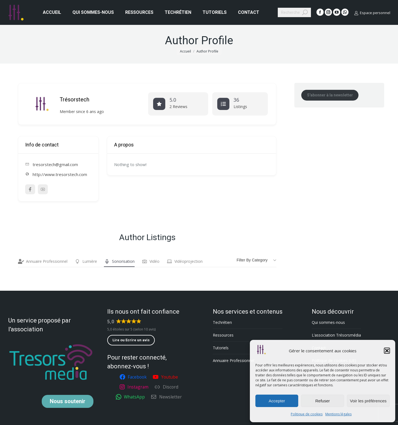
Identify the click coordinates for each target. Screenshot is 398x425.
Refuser (322, 400)
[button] (387, 350)
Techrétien (222, 322)
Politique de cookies (307, 414)
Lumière (85, 261)
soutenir (67, 401)
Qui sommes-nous (328, 322)
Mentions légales (338, 414)
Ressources (223, 335)
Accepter (277, 400)
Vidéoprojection (184, 261)
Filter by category (252, 260)
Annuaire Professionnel (42, 261)
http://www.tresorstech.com (60, 174)
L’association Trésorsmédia (336, 335)
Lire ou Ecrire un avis (131, 340)
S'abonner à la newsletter (330, 95)
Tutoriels (221, 347)
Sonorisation (119, 261)
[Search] (294, 12)
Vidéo (150, 261)
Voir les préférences (368, 400)
